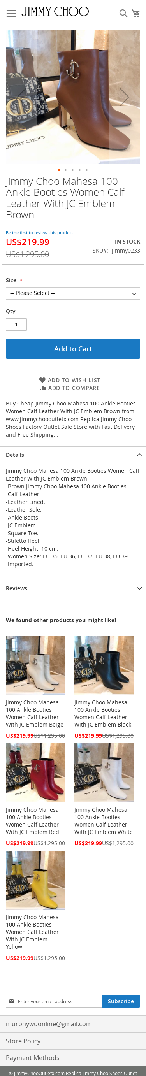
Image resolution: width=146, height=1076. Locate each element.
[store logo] (55, 11)
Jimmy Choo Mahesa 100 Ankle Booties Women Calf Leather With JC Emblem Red (32, 821)
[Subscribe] (121, 1001)
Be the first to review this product (39, 232)
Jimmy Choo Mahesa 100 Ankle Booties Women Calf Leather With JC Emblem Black (102, 713)
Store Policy (23, 1041)
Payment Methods (33, 1057)
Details (15, 454)
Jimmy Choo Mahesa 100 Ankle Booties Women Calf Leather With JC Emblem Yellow (32, 931)
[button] (21, 97)
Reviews (16, 588)
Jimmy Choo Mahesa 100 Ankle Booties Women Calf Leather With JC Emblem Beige (34, 713)
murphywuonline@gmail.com (49, 1024)
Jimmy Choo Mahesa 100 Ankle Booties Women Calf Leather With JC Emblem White (103, 821)
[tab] (73, 454)
